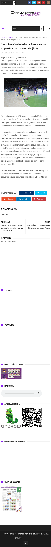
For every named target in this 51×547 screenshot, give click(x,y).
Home (3, 37)
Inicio (4, 29)
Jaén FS (12, 37)
